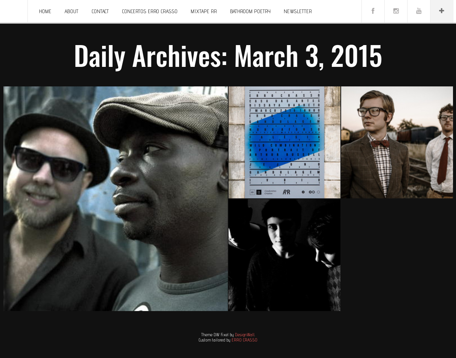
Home (45, 11)
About (71, 11)
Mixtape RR (204, 11)
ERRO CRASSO (244, 340)
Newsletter (298, 11)
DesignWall (244, 334)
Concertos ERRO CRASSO (150, 11)
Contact (100, 11)
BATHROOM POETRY (250, 11)
